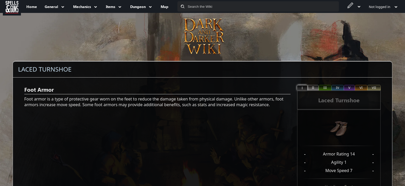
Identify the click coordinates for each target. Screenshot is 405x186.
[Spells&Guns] (12, 6)
